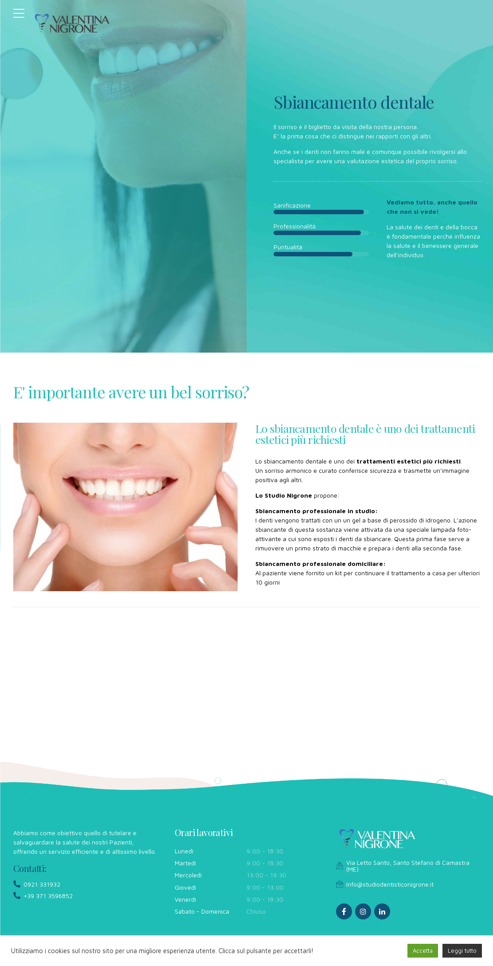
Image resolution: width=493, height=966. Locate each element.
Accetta (423, 950)
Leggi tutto (462, 950)
